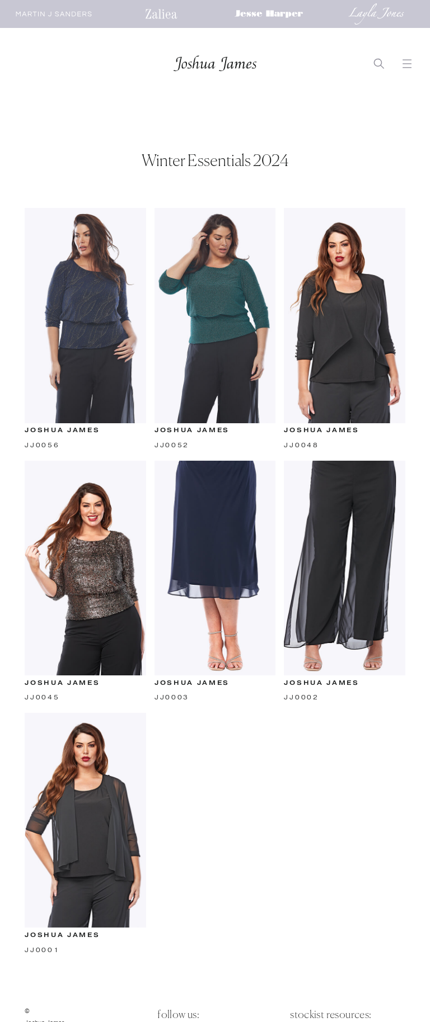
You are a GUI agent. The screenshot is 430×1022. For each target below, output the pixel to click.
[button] (407, 64)
